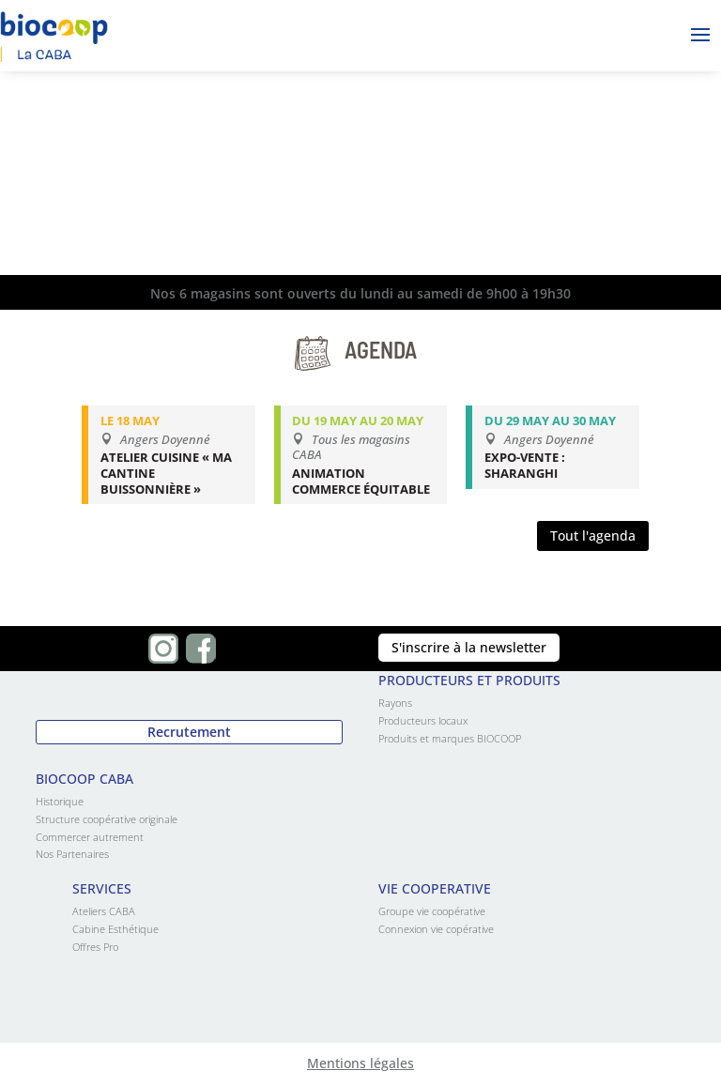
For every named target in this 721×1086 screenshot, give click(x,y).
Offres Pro (95, 947)
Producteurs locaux (423, 720)
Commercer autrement (90, 837)
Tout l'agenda (593, 535)
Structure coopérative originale (106, 819)
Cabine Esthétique (115, 929)
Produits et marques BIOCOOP (449, 738)
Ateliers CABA (103, 911)
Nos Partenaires (72, 854)
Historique (60, 801)
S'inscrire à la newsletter (468, 647)
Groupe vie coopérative (431, 911)
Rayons (395, 703)
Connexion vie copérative (436, 929)
